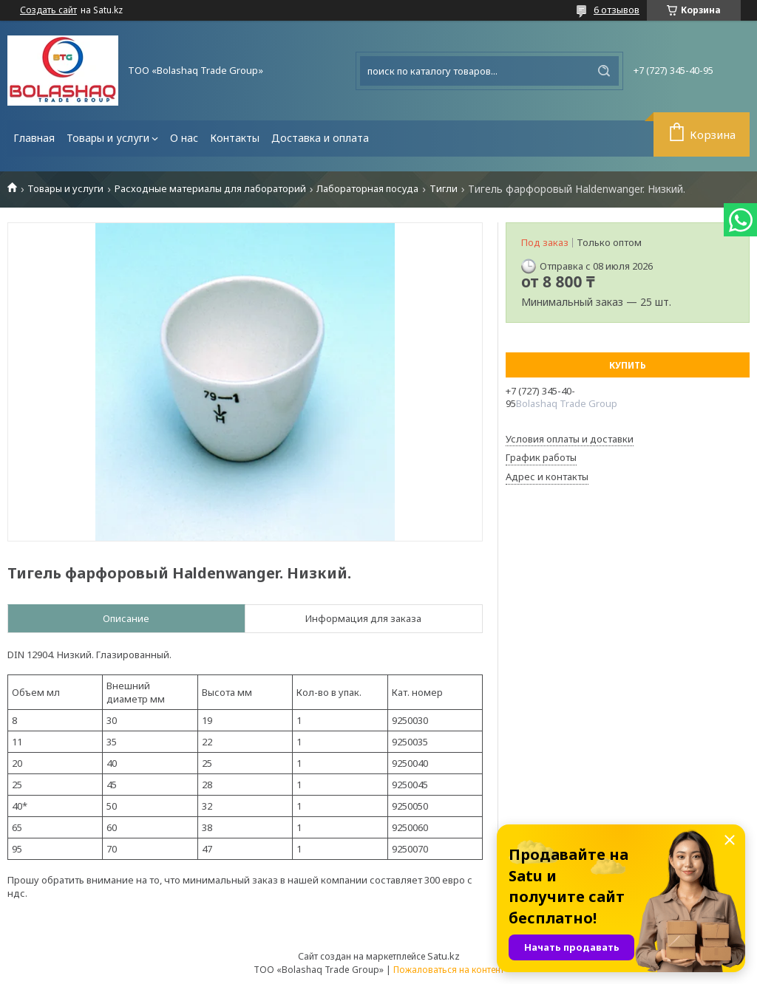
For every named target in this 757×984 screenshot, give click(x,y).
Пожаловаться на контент (448, 969)
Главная (34, 138)
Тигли (444, 188)
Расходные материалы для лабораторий (210, 188)
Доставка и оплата (320, 138)
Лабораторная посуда (367, 188)
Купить (627, 365)
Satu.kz (443, 956)
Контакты (234, 138)
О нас (184, 138)
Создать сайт (48, 10)
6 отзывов (616, 9)
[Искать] (604, 71)
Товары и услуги (108, 138)
